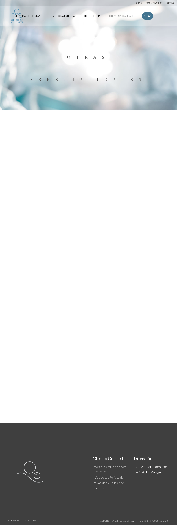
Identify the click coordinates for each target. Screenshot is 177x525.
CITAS (170, 3)
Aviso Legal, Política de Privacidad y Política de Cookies (108, 482)
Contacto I (155, 3)
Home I (139, 3)
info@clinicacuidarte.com (109, 467)
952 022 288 (101, 472)
